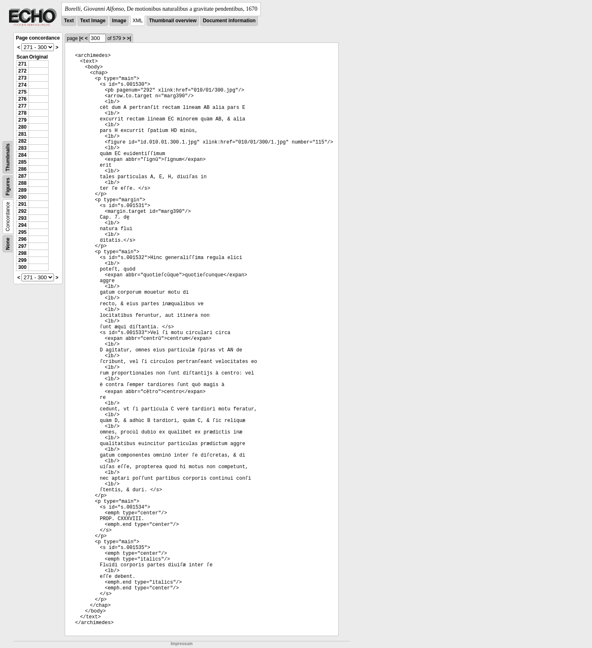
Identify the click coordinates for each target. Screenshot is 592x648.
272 (22, 71)
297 (22, 246)
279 (22, 120)
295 (22, 232)
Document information (229, 21)
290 (22, 197)
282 (22, 141)
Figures (8, 187)
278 (22, 113)
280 (22, 127)
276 (22, 99)
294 (22, 225)
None (8, 244)
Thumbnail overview (173, 21)
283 (22, 148)
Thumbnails (8, 157)
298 (22, 253)
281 (22, 134)
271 (22, 64)
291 (22, 204)
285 (22, 162)
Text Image (92, 21)
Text (69, 21)
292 (22, 211)
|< (81, 38)
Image (119, 21)
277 (22, 106)
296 (22, 239)
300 (22, 267)
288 (22, 183)
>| (129, 38)
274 (22, 85)
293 (22, 218)
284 (22, 155)
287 (22, 176)
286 (22, 169)
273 (22, 78)
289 (22, 190)
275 (22, 92)
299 (22, 260)
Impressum (181, 643)
